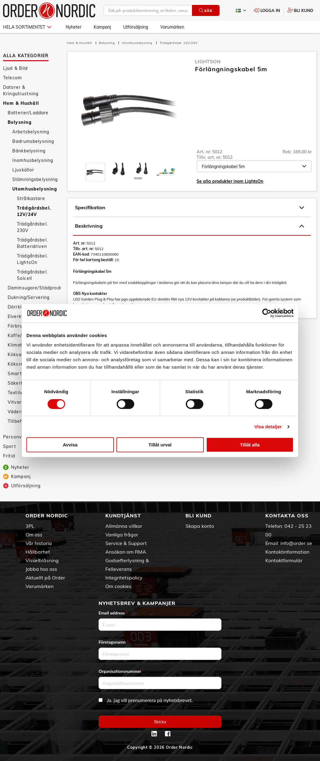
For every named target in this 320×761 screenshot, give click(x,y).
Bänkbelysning (28, 151)
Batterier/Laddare (28, 113)
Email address (113, 612)
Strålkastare (31, 198)
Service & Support (126, 543)
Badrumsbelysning (33, 141)
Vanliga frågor (121, 535)
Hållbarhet (37, 552)
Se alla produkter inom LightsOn (230, 181)
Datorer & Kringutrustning (20, 90)
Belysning (20, 122)
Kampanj (102, 27)
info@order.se (296, 543)
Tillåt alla (250, 444)
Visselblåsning (42, 560)
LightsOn (207, 61)
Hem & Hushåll (21, 103)
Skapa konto (199, 526)
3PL (29, 526)
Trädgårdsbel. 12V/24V (34, 211)
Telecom (12, 77)
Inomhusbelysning (32, 160)
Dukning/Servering (28, 297)
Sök (205, 10)
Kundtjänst (123, 515)
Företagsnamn (114, 642)
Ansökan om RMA (125, 552)
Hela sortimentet (27, 27)
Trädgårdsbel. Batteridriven (32, 243)
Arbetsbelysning (30, 132)
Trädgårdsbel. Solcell (32, 275)
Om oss (33, 535)
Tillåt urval (160, 444)
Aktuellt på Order (45, 578)
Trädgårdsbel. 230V (32, 227)
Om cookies (118, 586)
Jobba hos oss (41, 569)
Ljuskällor (23, 170)
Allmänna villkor (123, 526)
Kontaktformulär (283, 560)
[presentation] (95, 172)
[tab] (95, 172)
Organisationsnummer (121, 671)
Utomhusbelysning (34, 189)
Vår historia (38, 543)
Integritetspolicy (123, 578)
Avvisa (70, 444)
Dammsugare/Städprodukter (34, 288)
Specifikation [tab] (189, 207)
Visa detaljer (268, 426)
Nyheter (73, 27)
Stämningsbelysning (35, 179)
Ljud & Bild (15, 68)
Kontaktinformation (287, 552)
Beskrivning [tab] (189, 226)
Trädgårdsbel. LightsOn (32, 259)
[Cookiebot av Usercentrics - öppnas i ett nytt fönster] (267, 313)
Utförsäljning (135, 27)
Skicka (160, 721)
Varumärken (172, 27)
